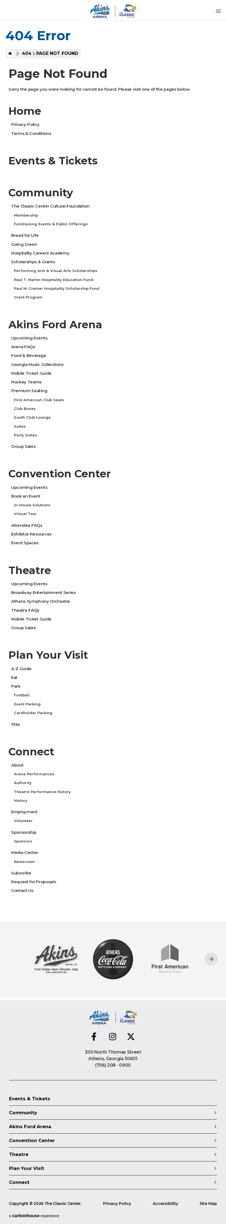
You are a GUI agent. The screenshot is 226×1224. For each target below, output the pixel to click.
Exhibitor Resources (31, 534)
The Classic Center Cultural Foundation (50, 206)
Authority (23, 782)
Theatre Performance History (42, 792)
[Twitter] (131, 1037)
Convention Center (59, 473)
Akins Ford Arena (55, 324)
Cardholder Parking (33, 713)
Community (40, 192)
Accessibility (165, 1203)
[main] (113, 500)
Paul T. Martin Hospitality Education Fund (53, 279)
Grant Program (28, 297)
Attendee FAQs (26, 525)
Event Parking (27, 704)
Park (15, 686)
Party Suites (25, 435)
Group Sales (23, 446)
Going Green (24, 244)
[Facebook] (95, 1037)
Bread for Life (25, 235)
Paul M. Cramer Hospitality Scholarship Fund (57, 288)
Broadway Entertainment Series (43, 592)
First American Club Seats (39, 400)
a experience (34, 1215)
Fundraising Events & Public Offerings (51, 224)
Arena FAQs (23, 346)
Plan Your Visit (48, 655)
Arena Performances (34, 774)
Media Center (24, 852)
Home (10, 53)
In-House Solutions (32, 505)
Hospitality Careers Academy (40, 253)
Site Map (208, 1203)
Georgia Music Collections (37, 364)
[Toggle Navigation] (218, 11)
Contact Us (22, 890)
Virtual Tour (25, 514)
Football (21, 695)
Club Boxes (25, 408)
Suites (20, 426)
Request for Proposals (33, 881)
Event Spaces (24, 542)
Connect (31, 751)
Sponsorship (23, 832)
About (17, 765)
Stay (15, 724)
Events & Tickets (53, 160)
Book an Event (25, 496)
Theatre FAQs (25, 610)
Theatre (29, 570)
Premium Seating (29, 390)
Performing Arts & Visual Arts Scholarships (55, 270)
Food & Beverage (28, 355)
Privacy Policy (25, 124)
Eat (14, 677)
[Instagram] (113, 1037)
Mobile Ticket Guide (31, 373)
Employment (24, 811)
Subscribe (21, 873)
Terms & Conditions (31, 133)
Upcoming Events (29, 338)
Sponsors (23, 841)
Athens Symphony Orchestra (40, 601)
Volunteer (23, 820)
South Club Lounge (32, 417)
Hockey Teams (26, 382)
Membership (26, 215)
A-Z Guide (21, 668)
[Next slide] (211, 959)
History (21, 800)
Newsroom (24, 861)
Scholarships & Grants (33, 261)
